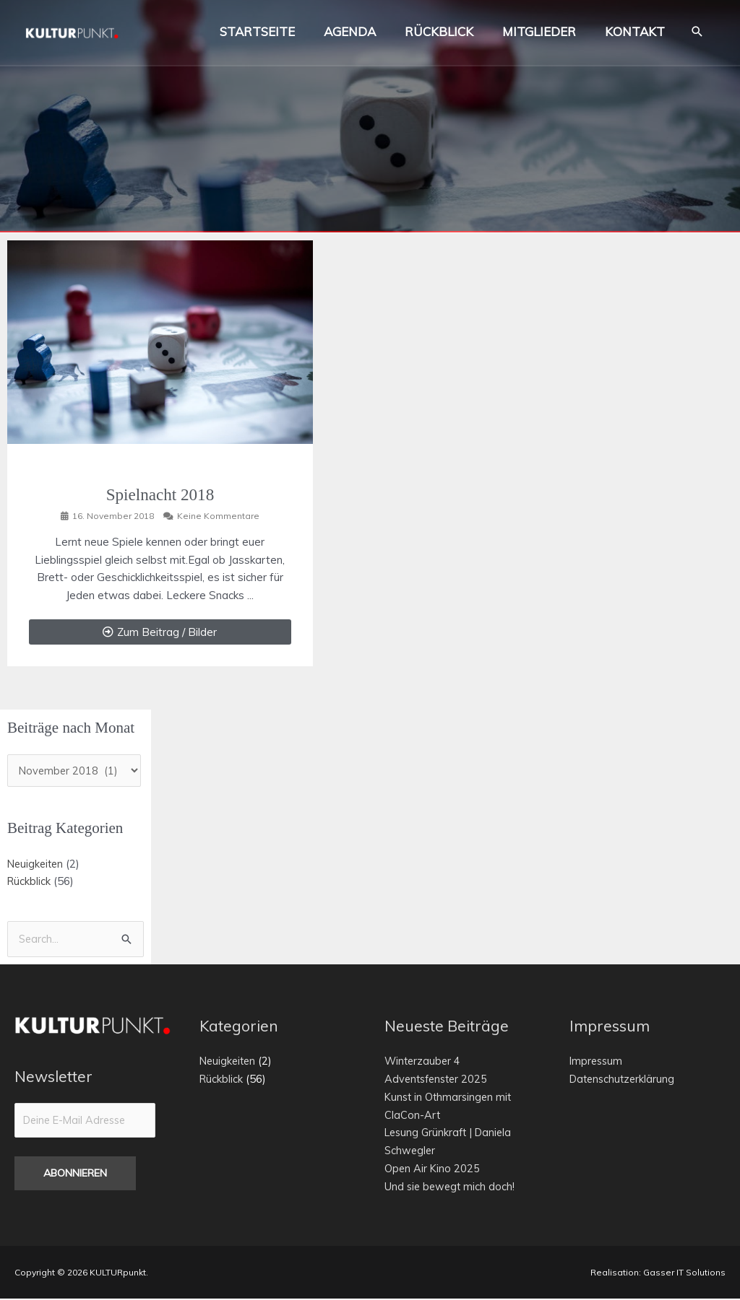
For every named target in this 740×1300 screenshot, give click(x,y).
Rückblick (29, 882)
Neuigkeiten (36, 864)
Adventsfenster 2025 (438, 1080)
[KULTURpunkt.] (79, 34)
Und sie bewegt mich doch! (451, 1187)
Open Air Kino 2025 (432, 1170)
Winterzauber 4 (423, 1062)
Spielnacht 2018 (160, 494)
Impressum (597, 1062)
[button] (696, 36)
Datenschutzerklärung (624, 1080)
